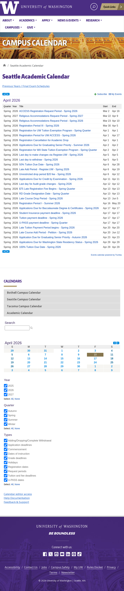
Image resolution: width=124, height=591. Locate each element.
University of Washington (10, 7)
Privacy (111, 567)
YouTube (62, 554)
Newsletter (68, 572)
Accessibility (12, 567)
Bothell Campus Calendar (24, 292)
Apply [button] (46, 20)
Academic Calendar (20, 313)
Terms (53, 572)
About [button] (7, 20)
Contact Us (31, 567)
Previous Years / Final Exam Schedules (26, 86)
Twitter (50, 554)
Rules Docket (95, 567)
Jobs (44, 567)
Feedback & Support (16, 502)
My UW (78, 567)
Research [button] (93, 20)
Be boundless (62, 534)
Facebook (45, 554)
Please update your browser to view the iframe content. (62, 174)
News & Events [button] (68, 20)
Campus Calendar (4, 64)
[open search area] (93, 6)
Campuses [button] (12, 27)
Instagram (56, 554)
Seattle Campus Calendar (24, 299)
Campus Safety (60, 567)
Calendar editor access (18, 494)
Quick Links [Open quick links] (112, 7)
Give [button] (30, 27)
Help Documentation (17, 498)
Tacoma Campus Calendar (24, 306)
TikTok (79, 554)
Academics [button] (27, 20)
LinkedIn (68, 554)
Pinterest (74, 554)
